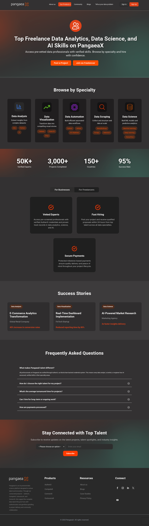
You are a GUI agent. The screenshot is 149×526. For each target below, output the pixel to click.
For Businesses (62, 190)
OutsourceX (49, 498)
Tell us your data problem (104, 4)
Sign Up (134, 4)
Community (78, 4)
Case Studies (85, 494)
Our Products (64, 4)
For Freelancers (86, 190)
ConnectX (48, 494)
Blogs (89, 4)
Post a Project (61, 63)
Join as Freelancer (85, 63)
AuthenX (48, 485)
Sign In (124, 4)
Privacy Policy (85, 498)
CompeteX (49, 489)
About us (52, 4)
